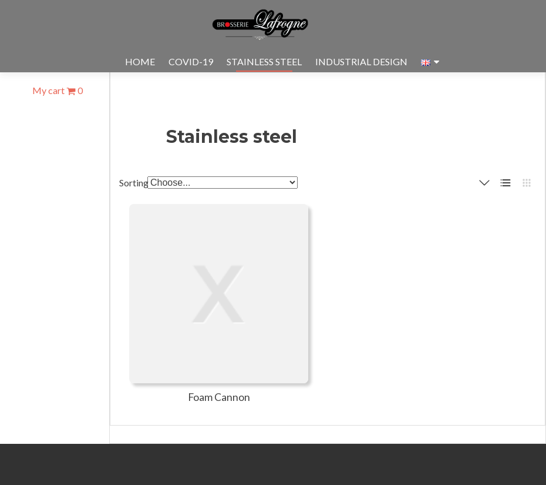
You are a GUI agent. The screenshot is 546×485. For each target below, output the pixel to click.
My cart (57, 90)
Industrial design (361, 61)
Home (140, 61)
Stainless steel (264, 61)
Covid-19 (190, 61)
